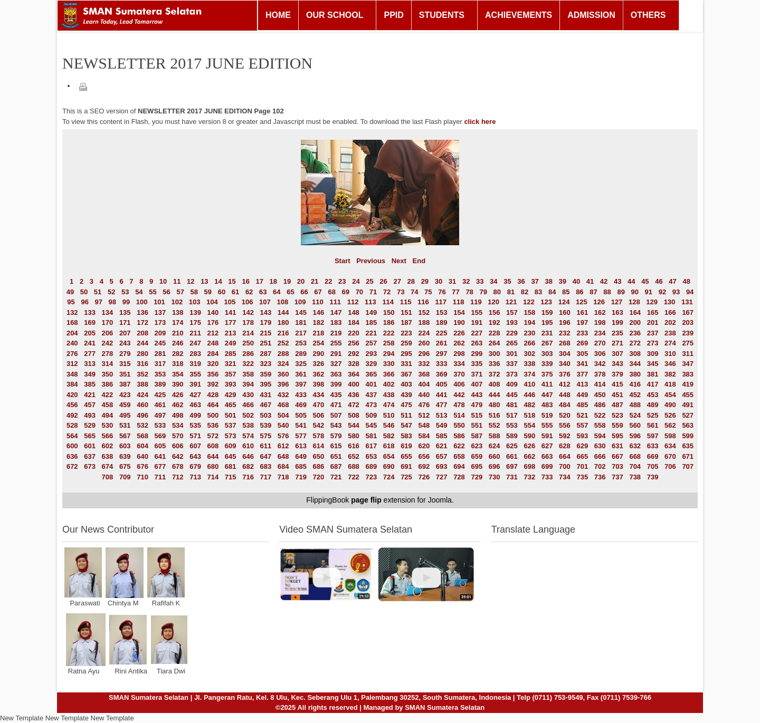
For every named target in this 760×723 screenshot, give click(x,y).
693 (442, 466)
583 (406, 436)
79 (483, 292)
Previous (370, 261)
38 (548, 281)
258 (389, 343)
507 (336, 415)
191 (476, 322)
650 (319, 456)
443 (476, 395)
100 (142, 302)
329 (371, 364)
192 (494, 322)
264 (494, 343)
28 (411, 281)
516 (494, 415)
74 (414, 292)
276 (72, 354)
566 (107, 436)
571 (195, 436)
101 (159, 302)
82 (524, 292)
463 (195, 405)
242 (107, 343)
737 (617, 477)
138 (178, 312)
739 (653, 477)
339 (547, 364)
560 (635, 425)
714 (213, 477)
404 (424, 384)
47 (672, 281)
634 (670, 446)
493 (90, 415)
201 (653, 322)
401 (371, 384)
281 (160, 354)
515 (476, 415)
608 (213, 446)
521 (582, 415)
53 (125, 292)
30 (438, 281)
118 (458, 302)
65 (290, 292)
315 (125, 364)
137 (160, 312)
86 (579, 292)
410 (529, 384)
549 (442, 425)
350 (107, 374)
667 (617, 456)
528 (72, 425)
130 (670, 302)
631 (617, 446)
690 (389, 466)
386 (107, 384)
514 (459, 415)
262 (459, 343)
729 (476, 477)
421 (90, 395)
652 (353, 456)
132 (72, 312)
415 (617, 384)
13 (204, 281)
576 (283, 436)
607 (195, 446)
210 (178, 333)
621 (442, 446)
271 (617, 343)
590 (529, 436)
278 (107, 354)
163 (617, 312)
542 (319, 425)
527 (688, 415)
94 (690, 292)
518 (529, 415)
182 (319, 322)
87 (593, 292)
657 (442, 456)
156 (494, 312)
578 (319, 436)
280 (142, 354)
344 (635, 364)
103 (195, 302)
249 (230, 343)
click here (480, 122)
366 (389, 374)
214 (248, 333)
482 (529, 405)
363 (336, 374)
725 (406, 477)
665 (582, 456)
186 (389, 322)
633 (653, 446)
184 (353, 322)
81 (511, 292)
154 (459, 312)
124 (564, 302)
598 (670, 436)
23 (342, 281)
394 (248, 384)
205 (90, 333)
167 (688, 312)
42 (603, 281)
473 (371, 405)
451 (617, 395)
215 (266, 333)
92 (662, 292)
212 (213, 333)
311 (688, 354)
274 (670, 343)
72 (387, 292)
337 (512, 364)
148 (353, 312)
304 (565, 354)
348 (72, 374)
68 (331, 292)
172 (142, 322)
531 (125, 425)
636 (72, 456)
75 (428, 292)
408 (494, 384)
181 (301, 322)
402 (389, 384)
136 (142, 312)
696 (494, 466)
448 (565, 395)
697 (512, 466)
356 (213, 374)
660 (494, 456)
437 (371, 395)
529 (90, 425)
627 (547, 446)
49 (70, 292)
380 (635, 374)
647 (266, 456)
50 (84, 292)
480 (494, 405)
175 (195, 322)
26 (383, 281)
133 (90, 312)
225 (442, 333)
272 (635, 343)
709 (125, 477)
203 (688, 322)
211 (195, 333)
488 (635, 405)
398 (319, 384)
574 (248, 436)
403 (406, 384)
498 (178, 415)
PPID (393, 15)
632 (635, 446)
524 (635, 415)
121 (511, 302)
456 (72, 405)
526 (670, 415)
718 (283, 477)
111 (335, 302)
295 (406, 354)
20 (301, 281)
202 (670, 322)
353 (160, 374)
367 (406, 374)
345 (653, 364)
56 (166, 292)
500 (213, 415)
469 (301, 405)
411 (547, 384)
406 (459, 384)
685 (301, 466)
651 (336, 456)
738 (635, 477)
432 (283, 395)
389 (160, 384)
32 (466, 281)
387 (125, 384)
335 (476, 364)
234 (600, 333)
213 (230, 333)
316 (142, 364)
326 (319, 364)
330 (389, 364)
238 (670, 333)
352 (142, 374)
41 (590, 281)
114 (388, 302)
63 (263, 292)
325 (301, 364)
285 (230, 354)
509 (371, 415)
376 (565, 374)
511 (406, 415)
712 (178, 477)
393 (230, 384)
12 (190, 281)
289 (301, 354)
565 (90, 436)
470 (319, 405)
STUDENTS (441, 15)
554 (529, 425)
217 (301, 333)
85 (565, 292)
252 (283, 343)
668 (635, 456)
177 (230, 322)
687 (336, 466)
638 (107, 456)
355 (195, 374)
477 (442, 405)
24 (355, 281)
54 (138, 292)
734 (565, 477)
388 (142, 384)
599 (688, 436)
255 (336, 343)
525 (653, 415)
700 (565, 466)
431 (266, 395)
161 (582, 312)
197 (582, 322)
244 (142, 343)
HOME (278, 15)
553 (512, 425)
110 (318, 302)
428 (213, 395)
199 (617, 322)
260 (424, 343)
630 (600, 446)
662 (529, 456)
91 (648, 292)
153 (442, 312)
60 (221, 292)
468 (283, 405)
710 (142, 477)
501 (230, 415)
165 (653, 312)
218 (319, 333)
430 (248, 395)
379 (617, 374)
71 (373, 292)
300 (494, 354)
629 (582, 446)
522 (600, 415)
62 (249, 292)
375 (547, 374)
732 (529, 477)
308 (635, 354)
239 (688, 333)
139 (195, 312)
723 (371, 477)
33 (479, 281)
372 (494, 374)
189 (442, 322)
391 (195, 384)
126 (599, 302)
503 (266, 415)
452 (635, 395)
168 (72, 322)
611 (266, 446)
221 (371, 333)
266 (529, 343)
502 (248, 415)
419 (688, 384)
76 (441, 292)
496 (142, 415)
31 (452, 281)
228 (494, 333)
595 (617, 436)
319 (195, 364)
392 (213, 384)
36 (521, 281)
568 (142, 436)
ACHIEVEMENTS (518, 15)
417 (653, 384)
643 (195, 456)
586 (459, 436)
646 (248, 456)
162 (600, 312)
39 (562, 281)
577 (301, 436)
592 (565, 436)
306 (600, 354)
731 (512, 477)
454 (670, 395)
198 (600, 322)
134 (107, 312)
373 (512, 374)
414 (600, 384)
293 (371, 354)
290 (319, 354)
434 (319, 395)
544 (353, 425)
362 (319, 374)
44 (631, 281)
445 (512, 395)
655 (406, 456)
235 (617, 333)
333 (442, 364)
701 (582, 466)
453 (653, 395)
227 (476, 333)
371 (476, 374)
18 (273, 281)
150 (389, 312)
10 (163, 281)
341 (582, 364)
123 (546, 302)
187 (406, 322)
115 (406, 302)
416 (635, 384)
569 (160, 436)
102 (177, 302)
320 (213, 364)
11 (176, 281)
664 (565, 456)
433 (301, 395)
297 (442, 354)
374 (529, 374)
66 (304, 292)
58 (194, 292)
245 (160, 343)
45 (645, 281)
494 (107, 415)
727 (442, 477)
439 (406, 395)
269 (582, 343)
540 (283, 425)
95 (70, 302)
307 (617, 354)
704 (635, 466)
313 (90, 364)
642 (178, 456)
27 (397, 281)
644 (213, 456)
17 (259, 281)
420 (72, 395)
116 (423, 302)
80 (497, 292)
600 (72, 446)
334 (459, 364)
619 (406, 446)
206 (107, 333)
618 (389, 446)
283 (195, 354)
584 (424, 436)
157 (512, 312)
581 (371, 436)
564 (72, 436)
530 (107, 425)
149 (371, 312)
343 (617, 364)
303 (547, 354)
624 (494, 446)
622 (459, 446)
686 (319, 466)
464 (213, 405)
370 (459, 374)
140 (213, 312)
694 (459, 466)
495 (125, 415)
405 (442, 384)
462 (178, 405)
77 (455, 292)
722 (353, 477)
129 (652, 302)
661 (512, 456)
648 (283, 456)
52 (111, 292)
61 (235, 292)
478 (459, 405)
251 (266, 343)
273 (653, 343)
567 (125, 436)
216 (283, 333)
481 (512, 405)
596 (635, 436)
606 (178, 446)
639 (125, 456)
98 (112, 302)
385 (90, 384)
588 (494, 436)
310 (670, 354)
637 (90, 456)
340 (565, 364)
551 (476, 425)
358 (248, 374)
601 (90, 446)
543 (336, 425)
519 (547, 415)
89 (620, 292)
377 (582, 374)
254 (319, 343)
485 (582, 405)
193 (512, 322)
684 (283, 466)
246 (178, 343)
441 (442, 395)
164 (635, 312)
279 (125, 354)
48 (686, 281)
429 (230, 395)
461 (160, 405)
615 (336, 446)
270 (600, 343)
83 (538, 292)
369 (442, 374)
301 (512, 354)
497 (160, 415)
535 (195, 425)
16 (245, 281)
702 (600, 466)
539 (266, 425)
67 (317, 292)
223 (406, 333)
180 (283, 322)
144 (283, 312)
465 (230, 405)
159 (547, 312)
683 (266, 466)
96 (84, 302)
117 (440, 302)
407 (476, 384)
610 (248, 446)
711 (160, 477)
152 (424, 312)
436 (353, 395)
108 (282, 302)
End (419, 261)
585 (442, 436)
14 (218, 281)
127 (617, 302)
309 (653, 354)
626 (529, 446)
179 (266, 322)
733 (547, 477)
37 (534, 281)
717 (266, 477)
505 (301, 415)
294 (389, 354)
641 (160, 456)
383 (688, 374)
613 (301, 446)
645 (230, 456)
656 (424, 456)
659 (476, 456)
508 (353, 415)
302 (529, 354)
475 (406, 405)
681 (230, 466)
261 (442, 343)
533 (160, 425)
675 (125, 466)
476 (424, 405)
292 (353, 354)
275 (688, 343)
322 (248, 364)
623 (476, 446)
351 (125, 374)
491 (688, 405)
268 (565, 343)
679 (195, 466)
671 (688, 456)
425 (160, 395)
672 (72, 466)
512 (424, 415)
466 (248, 405)
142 (248, 312)
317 (160, 364)
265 (512, 343)
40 (576, 281)
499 (195, 415)
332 (424, 364)
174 (178, 322)
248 (213, 343)
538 (248, 425)
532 (142, 425)
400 (353, 384)
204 (72, 333)
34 (493, 281)
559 (617, 425)
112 (353, 302)
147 (336, 312)
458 (107, 405)
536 (213, 425)
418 (670, 384)
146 (319, 312)
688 (353, 466)
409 (512, 384)
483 (547, 405)
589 (512, 436)
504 (283, 415)
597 (653, 436)
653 (371, 456)
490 (670, 405)
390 (178, 384)
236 (635, 333)
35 (507, 281)
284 (213, 354)
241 (90, 343)
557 (582, 425)
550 (459, 425)
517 (512, 415)
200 (635, 322)
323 (266, 364)
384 (72, 384)
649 (301, 456)
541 (301, 425)
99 (126, 302)
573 (230, 436)
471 (336, 405)
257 (371, 343)
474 (389, 405)
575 (266, 436)
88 (607, 292)
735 (582, 477)
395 (266, 384)
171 (125, 322)
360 (283, 374)
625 (512, 446)
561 (653, 425)
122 (529, 302)
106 (247, 302)
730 (494, 477)
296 (424, 354)
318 (178, 364)
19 (287, 281)
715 (230, 477)
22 (328, 281)
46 (658, 281)
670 (670, 456)
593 (582, 436)
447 (547, 395)
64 (276, 292)
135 (125, 312)
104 (212, 302)
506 (319, 415)
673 (90, 466)
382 (670, 374)
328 (353, 364)
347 (688, 364)
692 (424, 466)
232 (565, 333)
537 (230, 425)
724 (389, 477)
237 (653, 333)
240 (72, 343)
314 (107, 364)
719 (301, 477)
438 (389, 395)
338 (529, 364)
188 (424, 322)
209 (160, 333)
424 (142, 395)
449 (582, 395)
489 (653, 405)
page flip (366, 500)
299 (476, 354)
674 (107, 466)
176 (213, 322)
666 (600, 456)
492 (72, 415)
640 (142, 456)
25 (369, 281)
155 (476, 312)
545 (371, 425)
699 (547, 466)
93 (676, 292)
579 (336, 436)
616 (353, 446)
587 (476, 436)
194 (529, 322)
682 (248, 466)
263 (476, 343)
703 (617, 466)
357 (230, 374)
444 (494, 395)
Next (399, 261)
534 (178, 425)
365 (371, 374)
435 (336, 395)
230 (529, 333)
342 (600, 364)
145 (301, 312)
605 (160, 446)
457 (90, 405)
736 (600, 477)
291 (336, 354)
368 (424, 374)
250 (248, 343)
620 (424, 446)
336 (494, 364)
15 (231, 281)
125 (581, 302)
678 (178, 466)
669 (653, 456)
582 (389, 436)
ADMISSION (591, 15)
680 (213, 466)
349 (90, 374)
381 (653, 374)
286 (248, 354)
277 (90, 354)
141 (230, 312)
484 (565, 405)
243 (125, 343)
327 (336, 364)
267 (547, 343)
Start (342, 261)
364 (353, 374)
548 (424, 425)
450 (600, 395)
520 (565, 415)
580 (353, 436)
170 (107, 322)
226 (459, 333)
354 (178, 374)
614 (319, 446)
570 (178, 436)
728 (459, 477)
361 (301, 374)
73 (400, 292)
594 (600, 436)
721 (336, 477)
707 (688, 466)
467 (266, 405)
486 (600, 405)
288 (283, 354)
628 (565, 446)
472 (353, 405)
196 (565, 322)
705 (653, 466)
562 (670, 425)
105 (229, 302)
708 (107, 477)
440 (424, 395)
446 (529, 395)
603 (125, 446)
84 (552, 292)
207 (125, 333)
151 (406, 312)
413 (582, 384)
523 (617, 415)
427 (195, 395)
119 (476, 302)
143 (266, 312)
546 (389, 425)
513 (442, 415)
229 (512, 333)
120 (493, 302)
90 (635, 292)
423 (125, 395)
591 (547, 436)
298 (459, 354)
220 (353, 333)
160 (565, 312)
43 (617, 281)
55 (152, 292)
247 (195, 343)
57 (180, 292)
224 (424, 333)
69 (345, 292)
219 (336, 333)
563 (688, 425)
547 (406, 425)
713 (195, 477)
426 (178, 395)
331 (406, 364)
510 (389, 415)
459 (125, 405)
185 (371, 322)
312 (72, 364)
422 (107, 395)
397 (301, 384)
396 (283, 384)
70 (359, 292)
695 (476, 466)
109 (300, 302)
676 (142, 466)
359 (266, 374)
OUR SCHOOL (334, 15)
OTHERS (648, 15)
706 (670, 466)
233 (582, 333)
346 (670, 364)
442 (459, 395)
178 (248, 322)
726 (424, 477)
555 (547, 425)
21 (314, 281)
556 (565, 425)
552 (494, 425)
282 (178, 354)
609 (230, 446)
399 (336, 384)
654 (389, 456)
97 (98, 302)
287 (266, 354)
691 (406, 466)
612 (283, 446)
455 (688, 395)
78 (469, 292)
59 (208, 292)
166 (670, 312)
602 (107, 446)
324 (283, 364)
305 (582, 354)
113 (370, 302)
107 (265, 302)
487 (617, 405)
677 (160, 466)
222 (389, 333)
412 (565, 384)
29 (425, 281)
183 (336, 322)
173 (160, 322)
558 (600, 425)
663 (547, 456)
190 (459, 322)
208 (142, 333)
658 (459, 456)
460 (142, 405)
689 (371, 466)
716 (248, 477)
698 (529, 466)
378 (600, 374)
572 (213, 436)
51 (97, 292)
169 (90, 322)
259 (406, 343)
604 (142, 446)
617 (371, 446)
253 (301, 343)
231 (547, 333)
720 (319, 477)
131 (687, 302)
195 (547, 322)
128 (634, 302)
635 (688, 446)
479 (476, 405)
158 (529, 312)
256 (353, 343)
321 (230, 364)
